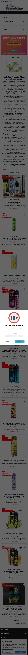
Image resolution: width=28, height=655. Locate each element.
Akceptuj (19, 341)
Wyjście (8, 341)
